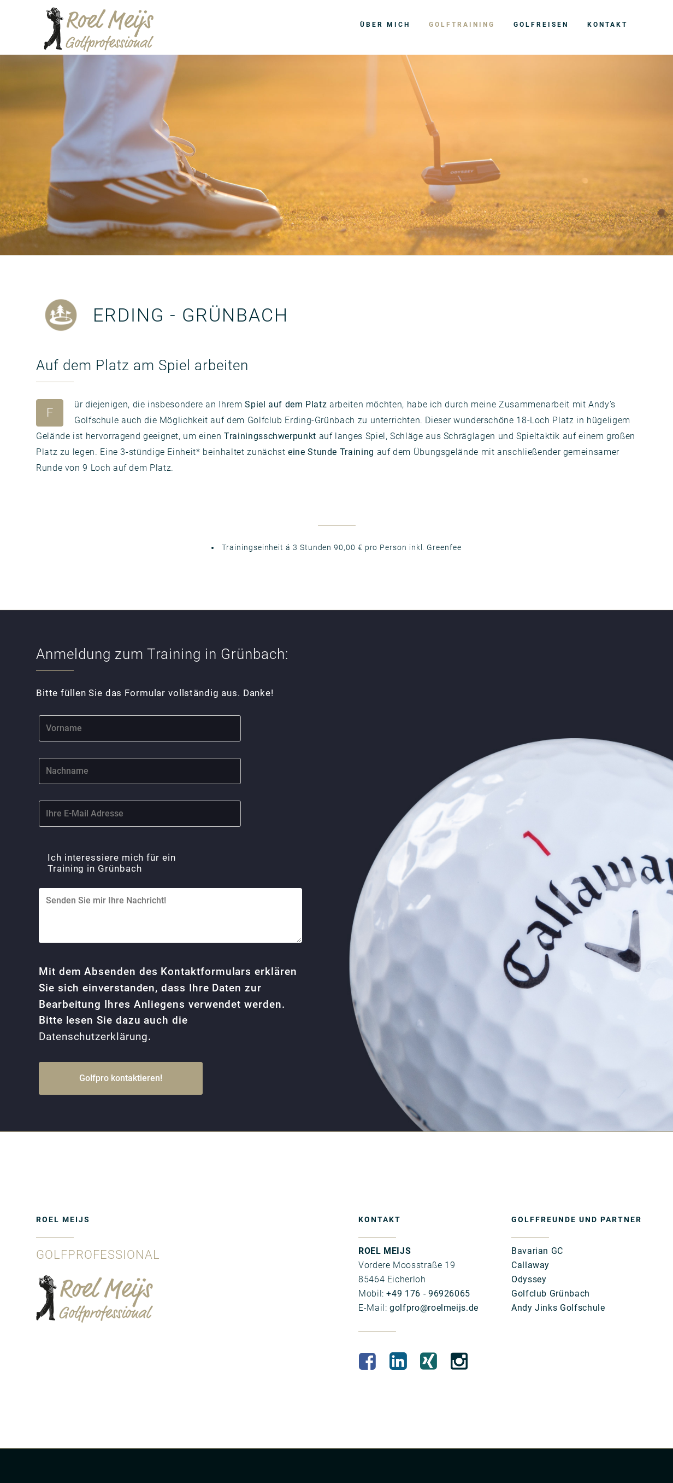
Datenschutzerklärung (130, 1008)
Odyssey (528, 1249)
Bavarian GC (537, 1221)
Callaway (530, 1235)
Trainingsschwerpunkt (270, 436)
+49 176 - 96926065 (427, 1263)
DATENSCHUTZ (108, 1458)
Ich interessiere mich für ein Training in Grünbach (122, 858)
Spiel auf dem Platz (286, 404)
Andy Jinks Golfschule (558, 1277)
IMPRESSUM (56, 1458)
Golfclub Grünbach (550, 1263)
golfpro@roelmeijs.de (432, 1277)
